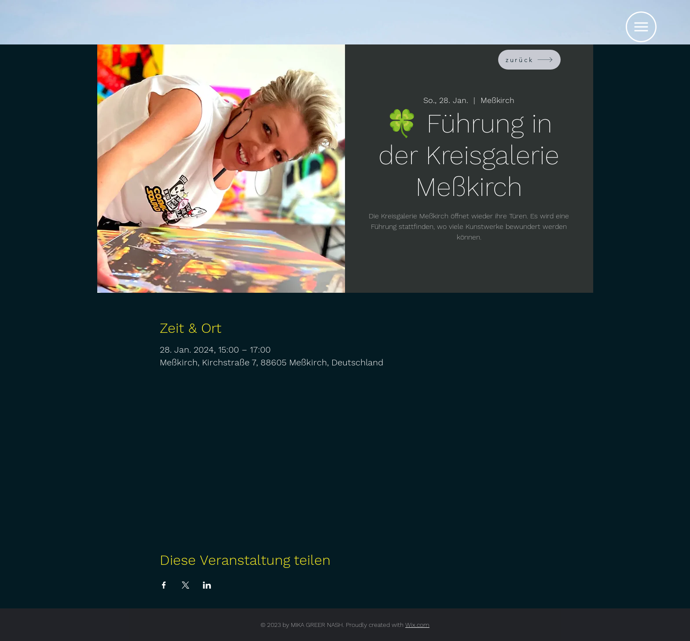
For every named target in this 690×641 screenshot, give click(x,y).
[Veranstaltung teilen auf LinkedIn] (207, 585)
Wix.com (417, 624)
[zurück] (529, 60)
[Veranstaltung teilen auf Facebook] (164, 585)
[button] (641, 26)
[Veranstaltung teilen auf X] (185, 585)
